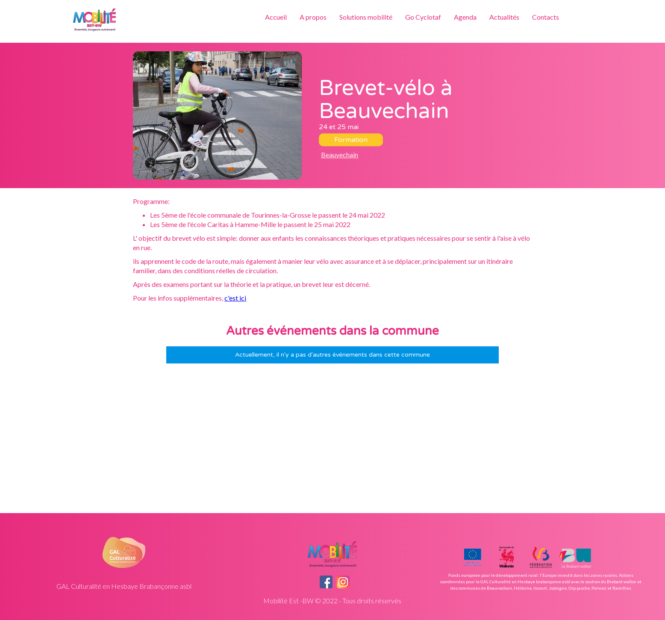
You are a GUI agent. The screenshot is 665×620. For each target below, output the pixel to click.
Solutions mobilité (365, 17)
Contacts (545, 17)
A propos (313, 17)
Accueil (276, 17)
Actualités (504, 17)
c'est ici (235, 298)
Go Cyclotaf (423, 17)
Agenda (465, 17)
